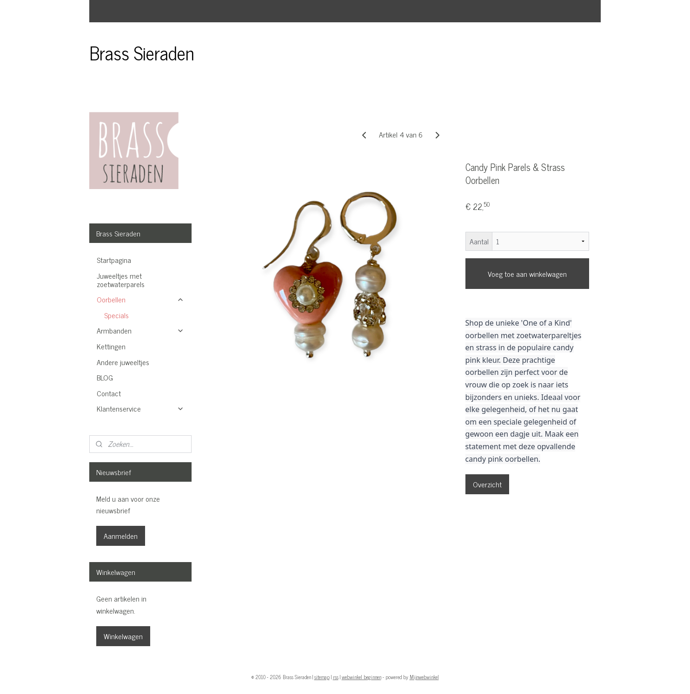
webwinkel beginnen (361, 677)
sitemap (322, 677)
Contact (109, 393)
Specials (116, 315)
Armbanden (140, 330)
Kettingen (111, 346)
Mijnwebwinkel (424, 677)
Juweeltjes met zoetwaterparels (121, 279)
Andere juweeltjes (123, 362)
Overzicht (487, 484)
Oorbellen (140, 299)
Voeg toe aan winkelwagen (527, 274)
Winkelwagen (123, 636)
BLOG (105, 377)
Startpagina (114, 260)
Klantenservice (140, 408)
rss (335, 677)
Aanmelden (121, 536)
